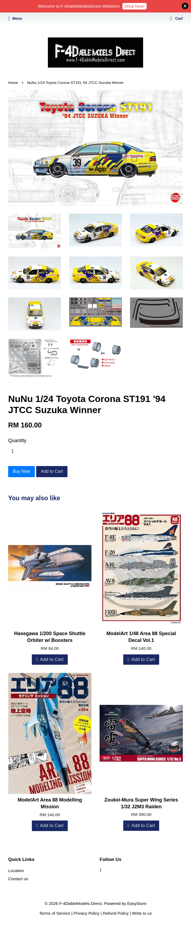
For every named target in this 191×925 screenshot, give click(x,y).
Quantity (17, 440)
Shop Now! (134, 6)
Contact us (18, 878)
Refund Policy (115, 913)
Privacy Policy (87, 913)
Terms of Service (54, 913)
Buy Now (21, 471)
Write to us (142, 913)
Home (13, 83)
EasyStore (137, 903)
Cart (176, 18)
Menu (15, 18)
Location (16, 870)
